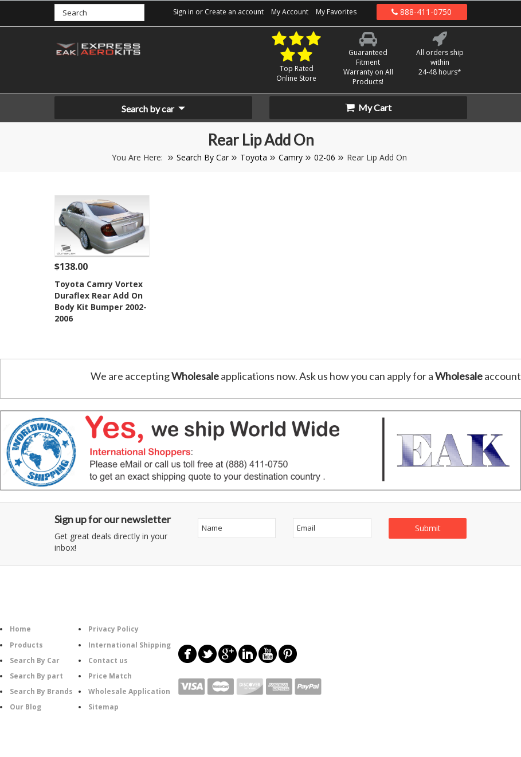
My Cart (368, 107)
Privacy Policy (113, 629)
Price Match (110, 676)
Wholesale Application (129, 691)
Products (26, 645)
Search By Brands (41, 691)
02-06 (324, 157)
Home (20, 629)
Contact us (108, 660)
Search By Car (203, 157)
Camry (291, 157)
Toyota (253, 157)
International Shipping (129, 645)
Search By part (36, 676)
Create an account (234, 12)
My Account (289, 12)
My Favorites (336, 12)
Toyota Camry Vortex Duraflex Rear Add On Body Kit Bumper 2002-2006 (100, 301)
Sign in (183, 12)
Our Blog (25, 707)
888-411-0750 (421, 11)
